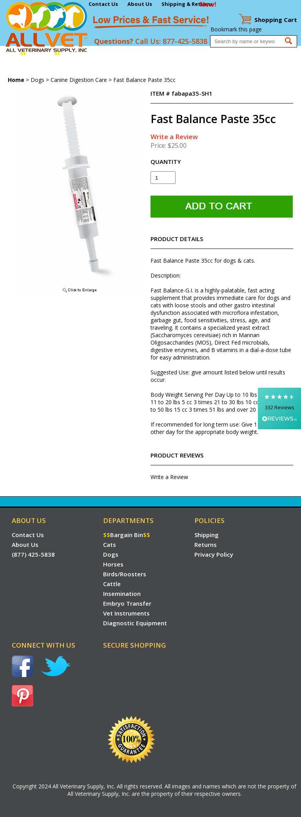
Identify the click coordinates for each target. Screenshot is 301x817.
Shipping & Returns (187, 3)
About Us (139, 3)
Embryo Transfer (237, 53)
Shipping (206, 535)
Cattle (166, 53)
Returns (205, 544)
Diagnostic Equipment (74, 68)
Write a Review (174, 136)
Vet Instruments (22, 68)
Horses (104, 53)
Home (9, 53)
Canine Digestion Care (79, 80)
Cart (275, 20)
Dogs (85, 53)
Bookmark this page (236, 29)
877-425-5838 (185, 41)
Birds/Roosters (136, 53)
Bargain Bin (40, 53)
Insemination (195, 53)
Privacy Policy (213, 554)
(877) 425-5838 (33, 554)
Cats (69, 53)
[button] (279, 408)
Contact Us (103, 3)
